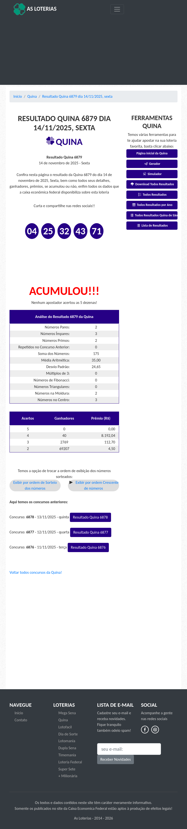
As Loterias (34, 9)
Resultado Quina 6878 (90, 517)
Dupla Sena (67, 748)
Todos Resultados (152, 195)
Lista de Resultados (152, 225)
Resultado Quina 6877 (90, 532)
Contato (21, 720)
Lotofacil (65, 727)
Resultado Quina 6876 (88, 547)
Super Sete (66, 769)
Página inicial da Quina (152, 153)
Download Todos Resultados (152, 184)
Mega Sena (67, 713)
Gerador (152, 164)
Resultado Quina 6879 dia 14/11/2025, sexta (77, 96)
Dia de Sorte (68, 734)
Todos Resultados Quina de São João (154, 215)
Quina (32, 96)
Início (17, 96)
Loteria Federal (70, 762)
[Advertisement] (93, 50)
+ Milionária (67, 776)
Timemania (67, 755)
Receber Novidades (115, 759)
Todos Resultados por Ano (151, 205)
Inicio (19, 713)
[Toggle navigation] (117, 9)
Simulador (152, 174)
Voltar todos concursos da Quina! (35, 572)
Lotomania (66, 741)
